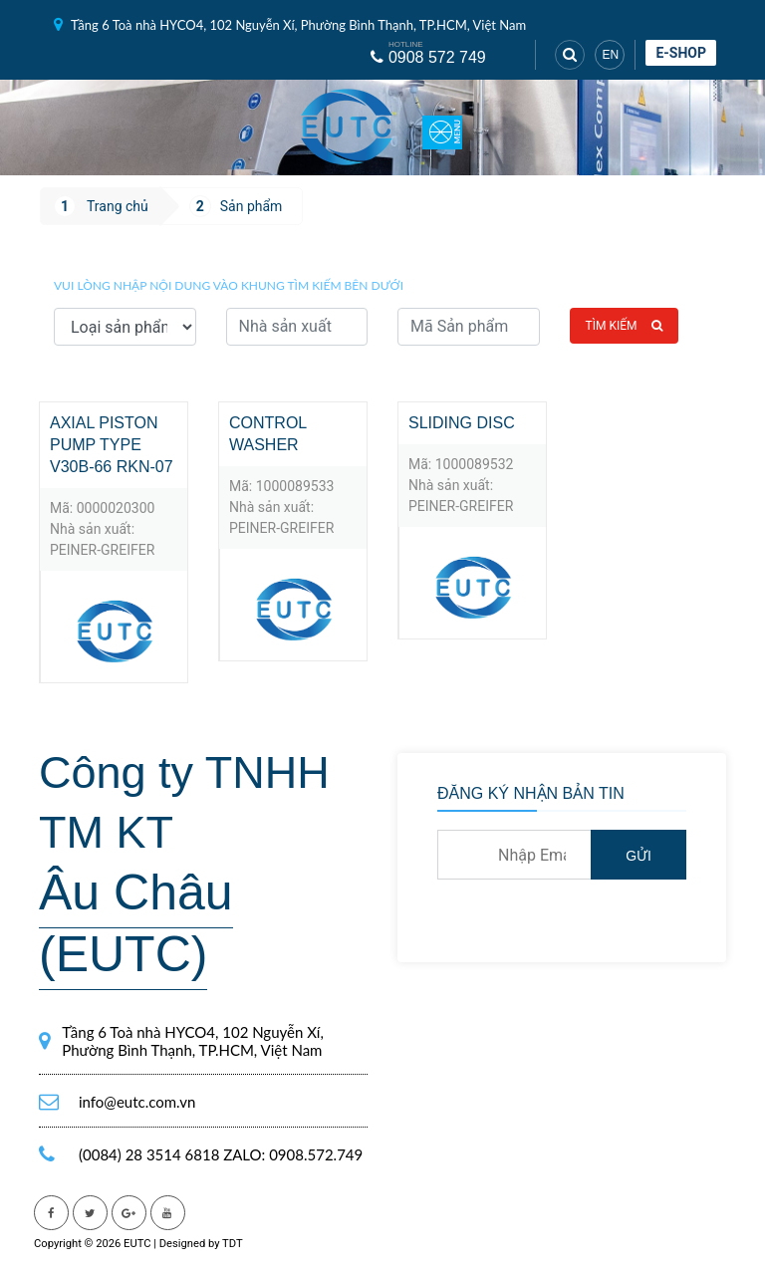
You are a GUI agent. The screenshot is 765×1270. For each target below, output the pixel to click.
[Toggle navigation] (442, 127)
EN (610, 55)
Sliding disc (461, 422)
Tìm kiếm (624, 326)
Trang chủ (117, 206)
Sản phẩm (251, 206)
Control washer (268, 433)
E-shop (680, 53)
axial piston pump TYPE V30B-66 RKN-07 (111, 444)
